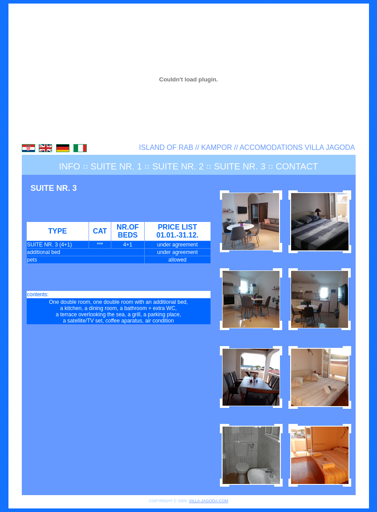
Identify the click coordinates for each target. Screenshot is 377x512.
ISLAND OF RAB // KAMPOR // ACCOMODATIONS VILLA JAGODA (247, 147)
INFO (69, 166)
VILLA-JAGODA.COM (208, 501)
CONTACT (297, 166)
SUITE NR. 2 (178, 166)
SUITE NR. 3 (240, 166)
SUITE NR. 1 (116, 166)
